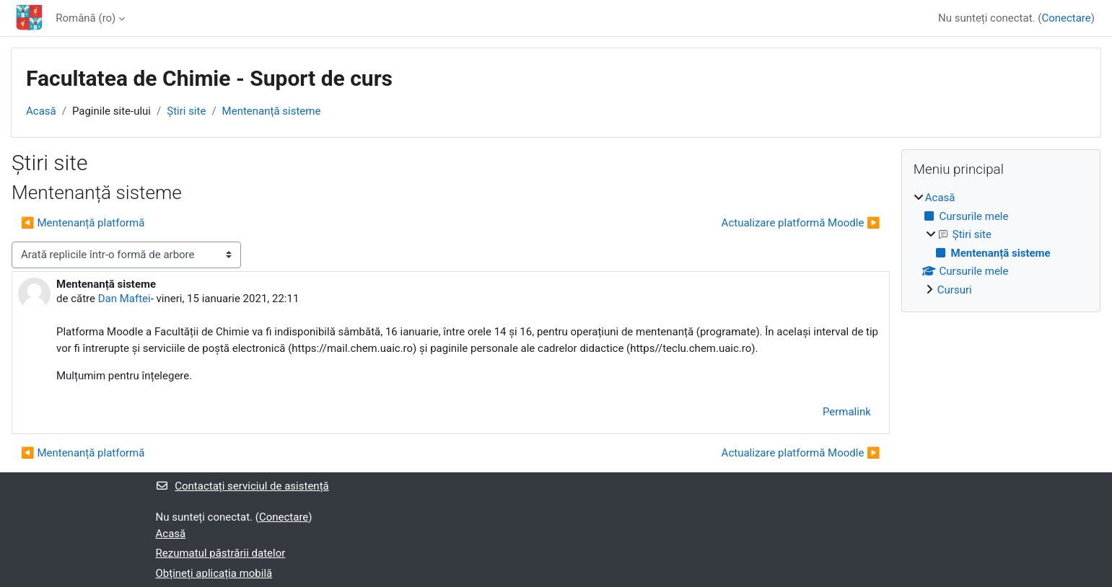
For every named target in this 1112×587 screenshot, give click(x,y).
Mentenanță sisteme (271, 111)
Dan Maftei (124, 298)
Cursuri (954, 289)
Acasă (41, 111)
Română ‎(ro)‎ (85, 18)
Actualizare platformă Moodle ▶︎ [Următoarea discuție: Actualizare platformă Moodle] (801, 222)
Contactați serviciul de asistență (242, 486)
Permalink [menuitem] (847, 411)
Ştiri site (186, 111)
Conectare (1065, 18)
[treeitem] (1001, 244)
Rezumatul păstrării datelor (221, 553)
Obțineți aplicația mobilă (214, 573)
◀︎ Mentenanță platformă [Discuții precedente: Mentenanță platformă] (82, 222)
